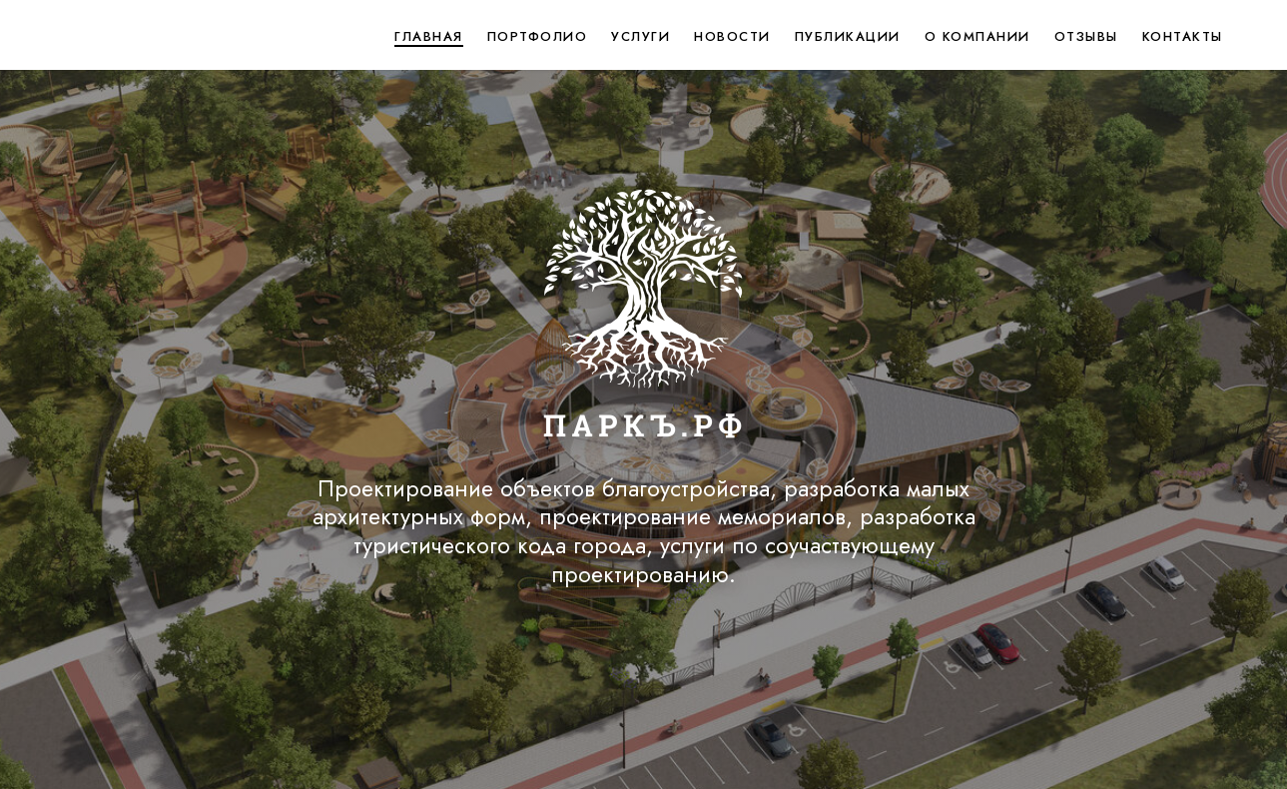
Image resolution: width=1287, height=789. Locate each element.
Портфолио (537, 36)
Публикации (848, 36)
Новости (732, 36)
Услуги (640, 36)
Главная (428, 36)
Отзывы (1086, 36)
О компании (977, 36)
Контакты (1182, 36)
